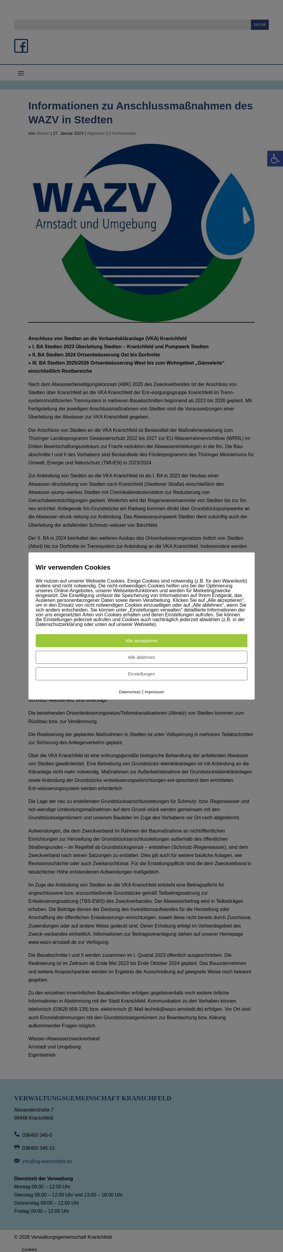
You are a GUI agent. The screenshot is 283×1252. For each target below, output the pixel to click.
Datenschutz (130, 692)
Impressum (154, 692)
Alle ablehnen (141, 657)
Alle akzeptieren (141, 640)
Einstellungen (141, 673)
